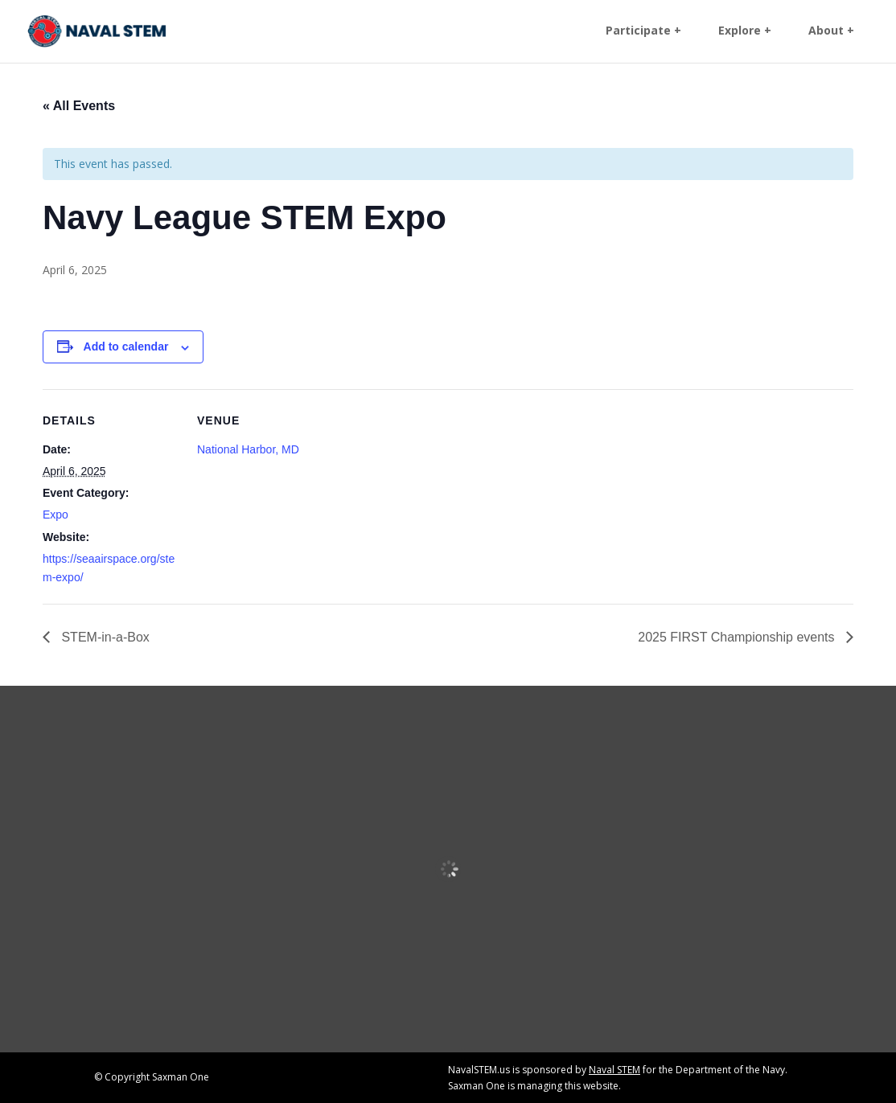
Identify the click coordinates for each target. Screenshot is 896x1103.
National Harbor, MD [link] (248, 449)
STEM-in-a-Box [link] (104, 637)
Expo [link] (55, 514)
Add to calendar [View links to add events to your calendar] (126, 346)
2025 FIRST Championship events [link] (738, 637)
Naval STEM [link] (614, 1069)
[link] (99, 31)
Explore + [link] (744, 33)
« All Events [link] (79, 106)
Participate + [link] (643, 33)
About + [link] (831, 33)
